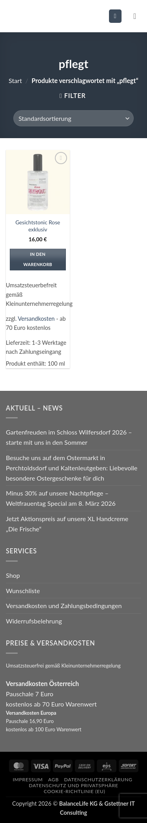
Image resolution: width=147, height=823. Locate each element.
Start (15, 80)
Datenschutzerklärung (98, 779)
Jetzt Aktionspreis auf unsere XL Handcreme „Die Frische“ (67, 524)
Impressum (28, 779)
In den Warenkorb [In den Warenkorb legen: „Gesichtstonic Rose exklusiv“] (37, 259)
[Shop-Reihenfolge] (73, 118)
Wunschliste (23, 590)
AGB (53, 779)
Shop (13, 575)
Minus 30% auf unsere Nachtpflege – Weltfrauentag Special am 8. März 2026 (61, 498)
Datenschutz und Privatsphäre (73, 785)
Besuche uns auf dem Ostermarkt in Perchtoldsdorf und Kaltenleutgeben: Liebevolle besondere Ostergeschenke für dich (72, 468)
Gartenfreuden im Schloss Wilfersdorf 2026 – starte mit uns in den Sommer (69, 437)
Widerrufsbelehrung (34, 621)
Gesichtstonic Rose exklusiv (37, 226)
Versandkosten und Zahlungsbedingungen (64, 605)
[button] (115, 15)
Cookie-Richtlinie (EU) (74, 791)
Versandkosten (36, 318)
